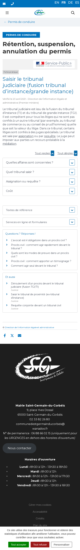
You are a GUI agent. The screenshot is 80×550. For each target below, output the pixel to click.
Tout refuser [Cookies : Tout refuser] (40, 544)
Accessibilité (40, 511)
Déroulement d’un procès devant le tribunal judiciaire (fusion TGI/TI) (37, 285)
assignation (26, 136)
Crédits (40, 518)
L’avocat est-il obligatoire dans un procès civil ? (39, 240)
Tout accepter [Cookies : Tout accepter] (18, 544)
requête (50, 136)
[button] (39, 162)
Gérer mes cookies (40, 504)
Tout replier (44, 153)
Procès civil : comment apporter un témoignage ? (41, 261)
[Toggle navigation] (7, 12)
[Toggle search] (72, 12)
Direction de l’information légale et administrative (29, 327)
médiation (9, 143)
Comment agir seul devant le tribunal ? (34, 265)
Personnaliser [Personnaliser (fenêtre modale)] (62, 544)
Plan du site (40, 525)
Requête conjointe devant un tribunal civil (36, 305)
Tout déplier (67, 153)
